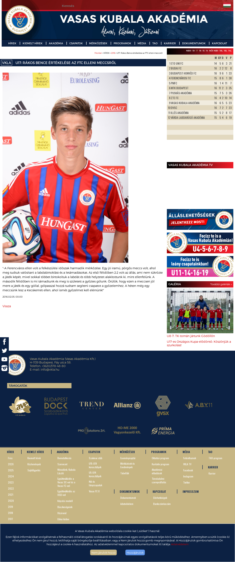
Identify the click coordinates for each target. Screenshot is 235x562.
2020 (11, 500)
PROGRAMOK (122, 43)
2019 (10, 506)
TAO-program (215, 458)
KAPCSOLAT (219, 43)
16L (225, 50)
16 (200, 50)
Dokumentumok (128, 497)
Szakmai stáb (95, 458)
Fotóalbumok (189, 458)
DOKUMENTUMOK (194, 43)
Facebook (188, 470)
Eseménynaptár (128, 458)
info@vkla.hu (50, 369)
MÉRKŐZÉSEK (98, 43)
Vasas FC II (94, 491)
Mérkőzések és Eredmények (127, 465)
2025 (11, 470)
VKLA (6, 63)
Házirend (61, 513)
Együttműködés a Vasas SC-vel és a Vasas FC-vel (66, 482)
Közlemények (34, 464)
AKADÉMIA (56, 43)
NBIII (188, 50)
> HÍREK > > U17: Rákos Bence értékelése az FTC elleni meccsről (129, 53)
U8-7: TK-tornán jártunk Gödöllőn (191, 336)
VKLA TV (187, 464)
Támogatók (18, 385)
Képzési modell (65, 501)
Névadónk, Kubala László (66, 471)
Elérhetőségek (160, 497)
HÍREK (12, 43)
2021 (10, 494)
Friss (10, 458)
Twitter (186, 482)
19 (193, 50)
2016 (113, 53)
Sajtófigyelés (33, 470)
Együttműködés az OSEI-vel (66, 493)
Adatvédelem (179, 544)
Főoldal (98, 53)
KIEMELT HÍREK (33, 43)
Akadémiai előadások (157, 471)
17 (197, 50)
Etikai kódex (63, 519)
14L (229, 50)
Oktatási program (160, 458)
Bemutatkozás (64, 458)
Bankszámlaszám (162, 504)
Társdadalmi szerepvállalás (159, 480)
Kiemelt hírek (34, 458)
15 (204, 50)
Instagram (188, 476)
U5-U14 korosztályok (95, 474)
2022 (11, 488)
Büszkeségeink (64, 507)
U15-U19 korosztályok (95, 465)
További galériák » (221, 284)
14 (207, 50)
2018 (10, 513)
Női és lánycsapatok (95, 483)
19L (221, 50)
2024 (11, 476)
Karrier (212, 473)
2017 (10, 519)
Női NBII (213, 50)
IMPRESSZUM (191, 491)
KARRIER (170, 43)
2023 (11, 482)
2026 (11, 464)
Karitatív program (160, 464)
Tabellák (124, 473)
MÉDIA (142, 43)
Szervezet (62, 464)
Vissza (7, 306)
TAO (155, 43)
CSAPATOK (76, 43)
